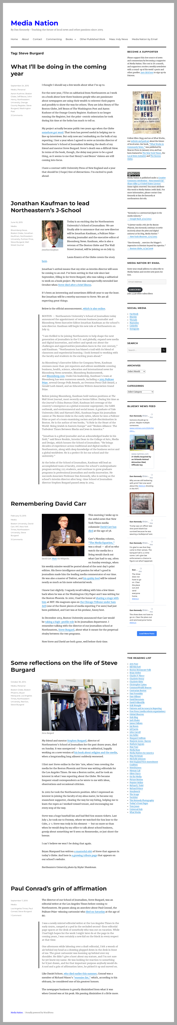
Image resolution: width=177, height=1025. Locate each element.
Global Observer (137, 714)
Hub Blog (134, 717)
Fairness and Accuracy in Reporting (146, 708)
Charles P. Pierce (137, 676)
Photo (54, 558)
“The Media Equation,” (101, 542)
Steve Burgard (17, 242)
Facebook (134, 314)
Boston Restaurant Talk (140, 670)
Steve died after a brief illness (74, 284)
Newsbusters (135, 768)
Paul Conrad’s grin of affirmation (59, 888)
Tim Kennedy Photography (142, 800)
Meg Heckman (136, 756)
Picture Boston (136, 779)
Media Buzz (135, 750)
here (44, 261)
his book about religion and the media (95, 752)
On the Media (136, 776)
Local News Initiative (136, 156)
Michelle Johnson (138, 759)
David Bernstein (137, 699)
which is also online (94, 308)
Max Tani (134, 747)
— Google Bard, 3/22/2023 (139, 219)
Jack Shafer (135, 720)
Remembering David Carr (48, 503)
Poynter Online (136, 782)
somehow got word (52, 132)
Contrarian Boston (138, 690)
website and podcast (140, 141)
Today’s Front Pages (139, 803)
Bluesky (133, 317)
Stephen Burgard (76, 740)
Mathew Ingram (137, 744)
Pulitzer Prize (27, 239)
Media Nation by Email (144, 39)
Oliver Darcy (135, 774)
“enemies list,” (82, 977)
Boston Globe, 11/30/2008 (141, 248)
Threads (133, 320)
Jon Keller (134, 735)
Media (14, 89)
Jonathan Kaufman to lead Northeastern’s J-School (50, 207)
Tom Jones (134, 806)
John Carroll (135, 732)
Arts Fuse (134, 664)
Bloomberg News (19, 230)
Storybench (135, 791)
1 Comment (16, 915)
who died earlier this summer (80, 973)
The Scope (134, 794)
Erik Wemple (135, 705)
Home (14, 39)
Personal (21, 89)
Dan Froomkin (136, 693)
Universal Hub (136, 809)
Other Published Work (92, 39)
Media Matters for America (142, 753)
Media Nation (34, 23)
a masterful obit (83, 851)
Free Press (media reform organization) (148, 711)
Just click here (147, 72)
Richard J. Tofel (136, 785)
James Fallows (136, 723)
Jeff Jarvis (134, 729)
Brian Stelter (135, 673)
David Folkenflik (137, 702)
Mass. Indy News (118, 39)
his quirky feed (91, 578)
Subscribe (135, 289)
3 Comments (17, 115)
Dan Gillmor (135, 696)
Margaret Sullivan (138, 738)
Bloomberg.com (56, 376)
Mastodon (134, 323)
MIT (17, 526)
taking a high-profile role (59, 621)
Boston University (19, 523)
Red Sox (24, 701)
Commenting (54, 39)
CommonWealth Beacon (140, 687)
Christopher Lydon (138, 685)
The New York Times (151, 153)
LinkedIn (134, 326)
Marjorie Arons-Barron (140, 741)
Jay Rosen (134, 726)
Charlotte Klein (136, 682)
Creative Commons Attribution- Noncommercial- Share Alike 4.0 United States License (146, 181)
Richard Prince (136, 788)
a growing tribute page (84, 855)
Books (69, 39)
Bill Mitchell (135, 667)
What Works (135, 812)
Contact (37, 39)
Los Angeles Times (19, 908)
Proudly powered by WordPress (39, 1012)
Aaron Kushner (18, 93)
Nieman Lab (135, 771)
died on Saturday (95, 911)
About (25, 39)
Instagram (134, 329)
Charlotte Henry (137, 679)
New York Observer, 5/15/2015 (143, 237)
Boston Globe (17, 233)
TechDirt (134, 797)
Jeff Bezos (21, 96)
